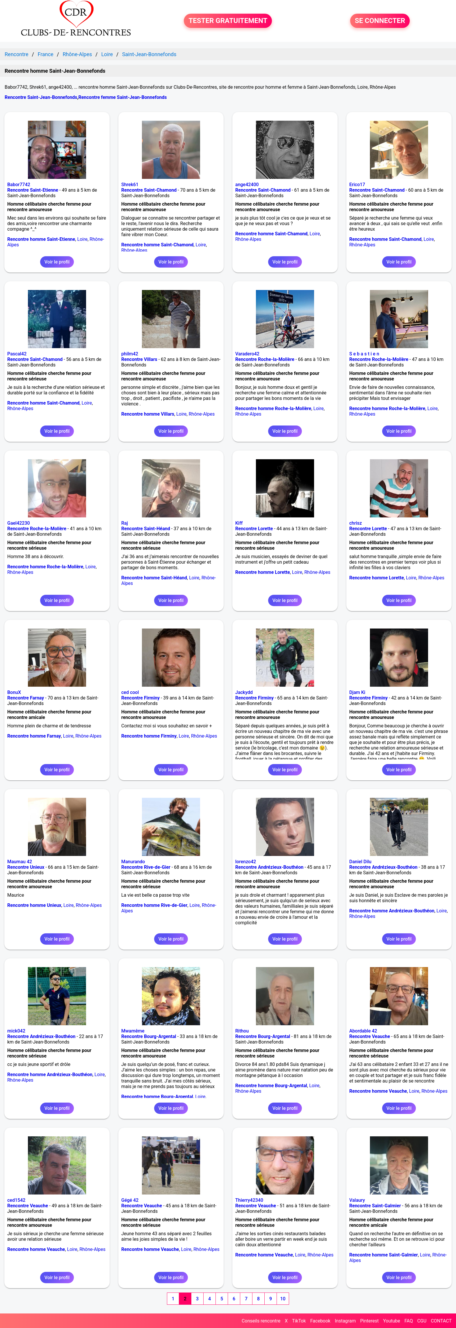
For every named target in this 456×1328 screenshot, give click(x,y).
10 (282, 1299)
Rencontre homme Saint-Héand (154, 578)
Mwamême (133, 1031)
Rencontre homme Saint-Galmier (383, 1255)
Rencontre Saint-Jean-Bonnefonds (41, 97)
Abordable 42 (363, 1031)
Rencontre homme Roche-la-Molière (273, 408)
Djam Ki (357, 692)
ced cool (130, 692)
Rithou (242, 1031)
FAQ (409, 1321)
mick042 (16, 1031)
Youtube (391, 1321)
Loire (82, 239)
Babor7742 (18, 184)
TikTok (299, 1321)
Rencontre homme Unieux (34, 905)
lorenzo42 (245, 861)
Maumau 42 (19, 861)
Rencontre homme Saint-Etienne (41, 239)
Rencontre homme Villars (147, 414)
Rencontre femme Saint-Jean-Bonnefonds (122, 97)
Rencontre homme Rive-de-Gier (154, 905)
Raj (124, 523)
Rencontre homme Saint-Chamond (157, 245)
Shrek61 (129, 184)
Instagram (345, 1321)
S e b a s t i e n (364, 354)
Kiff (239, 523)
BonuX (14, 692)
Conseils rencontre (261, 1321)
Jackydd (244, 692)
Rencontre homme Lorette (262, 572)
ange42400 (247, 184)
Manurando (133, 861)
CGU (422, 1321)
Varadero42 (247, 354)
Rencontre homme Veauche (378, 1091)
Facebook (320, 1321)
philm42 (129, 354)
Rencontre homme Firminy (149, 736)
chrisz (355, 523)
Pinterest (369, 1321)
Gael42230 (18, 523)
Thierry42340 (249, 1200)
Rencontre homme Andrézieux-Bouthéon (391, 911)
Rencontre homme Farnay (34, 736)
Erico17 (357, 184)
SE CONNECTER (380, 21)
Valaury (357, 1200)
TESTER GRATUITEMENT (227, 21)
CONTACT (441, 1321)
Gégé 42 (129, 1200)
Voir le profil (57, 262)
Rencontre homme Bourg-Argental (157, 1096)
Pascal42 (16, 354)
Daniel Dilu (360, 861)
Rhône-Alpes (134, 250)
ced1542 (16, 1200)
